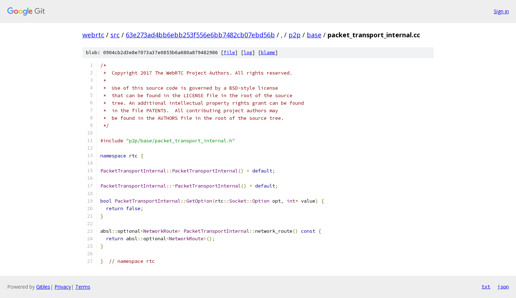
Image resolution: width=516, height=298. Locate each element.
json (503, 286)
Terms (82, 286)
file (229, 52)
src (115, 34)
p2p (294, 34)
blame (268, 52)
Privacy (62, 286)
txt (486, 286)
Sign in (501, 11)
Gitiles (43, 286)
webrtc (93, 34)
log (248, 52)
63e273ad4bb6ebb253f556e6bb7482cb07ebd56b (200, 34)
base (314, 34)
